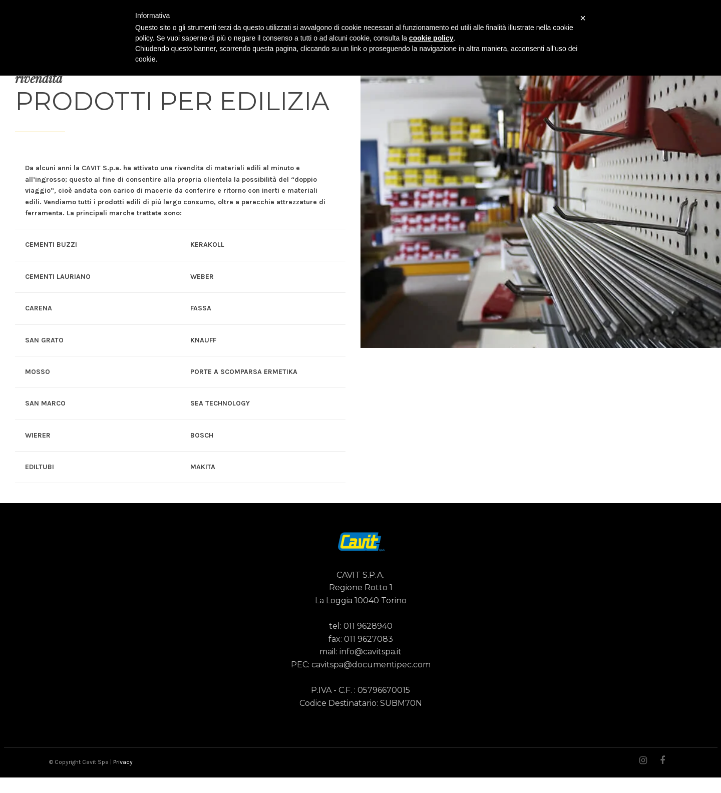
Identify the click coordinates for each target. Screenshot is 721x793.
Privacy (123, 761)
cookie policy (431, 38)
